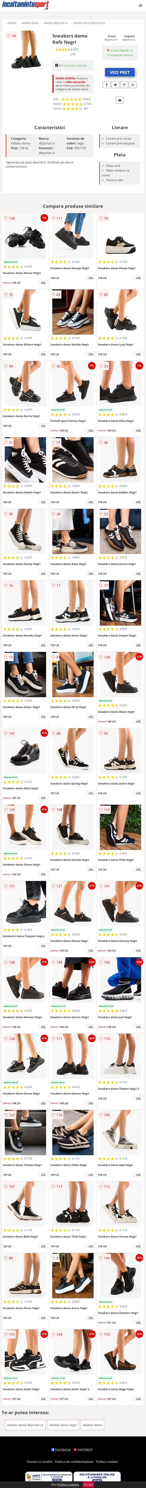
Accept (88, 1484)
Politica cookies (107, 1462)
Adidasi (12, 23)
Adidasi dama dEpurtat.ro (89, 23)
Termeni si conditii (39, 1462)
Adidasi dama (30, 23)
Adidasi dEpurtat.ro (56, 23)
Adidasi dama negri (63, 1425)
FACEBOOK (61, 1450)
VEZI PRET (120, 72)
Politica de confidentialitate (74, 1462)
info (43, 282)
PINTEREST (83, 1450)
